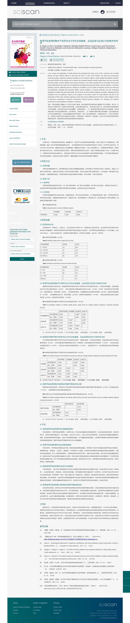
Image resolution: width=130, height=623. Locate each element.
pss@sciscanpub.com (17, 94)
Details (82, 35)
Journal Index (37, 607)
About (15, 603)
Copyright (56, 613)
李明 (47, 53)
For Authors (36, 610)
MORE (13, 213)
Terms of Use (58, 610)
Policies (57, 603)
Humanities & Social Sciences (50, 35)
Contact (15, 610)
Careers (15, 613)
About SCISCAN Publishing (21, 607)
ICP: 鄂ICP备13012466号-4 (108, 618)
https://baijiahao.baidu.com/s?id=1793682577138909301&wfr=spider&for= (71, 539)
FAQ (34, 613)
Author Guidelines (40, 603)
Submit (22, 259)
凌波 (52, 53)
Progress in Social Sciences (69, 35)
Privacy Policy (58, 607)
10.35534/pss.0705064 (56, 122)
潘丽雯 (42, 53)
